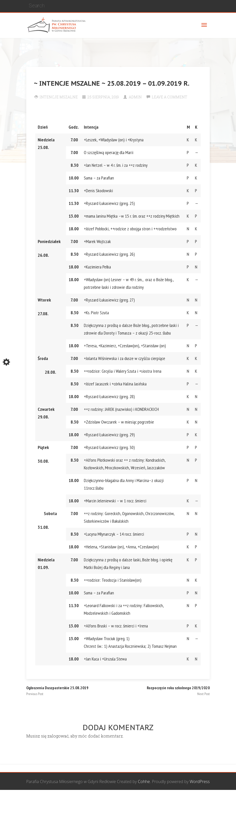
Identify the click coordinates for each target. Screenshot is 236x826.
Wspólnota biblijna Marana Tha (179, 799)
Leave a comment (169, 97)
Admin (135, 97)
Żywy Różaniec (48, 817)
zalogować (58, 736)
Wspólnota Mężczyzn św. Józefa (63, 799)
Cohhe (144, 781)
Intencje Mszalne (59, 97)
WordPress (200, 781)
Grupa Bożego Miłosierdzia (121, 799)
